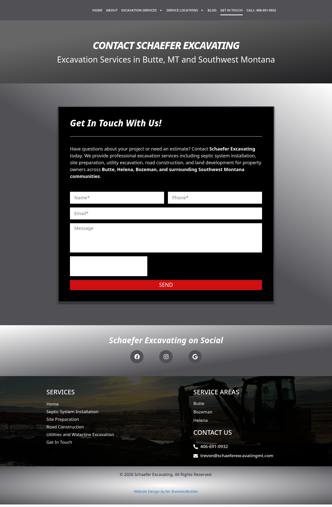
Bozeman (202, 414)
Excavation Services (142, 12)
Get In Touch (231, 12)
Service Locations (185, 12)
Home (97, 12)
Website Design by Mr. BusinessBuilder (166, 493)
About (112, 12)
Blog (212, 12)
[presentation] (108, 270)
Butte (198, 406)
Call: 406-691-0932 (261, 12)
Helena (200, 423)
